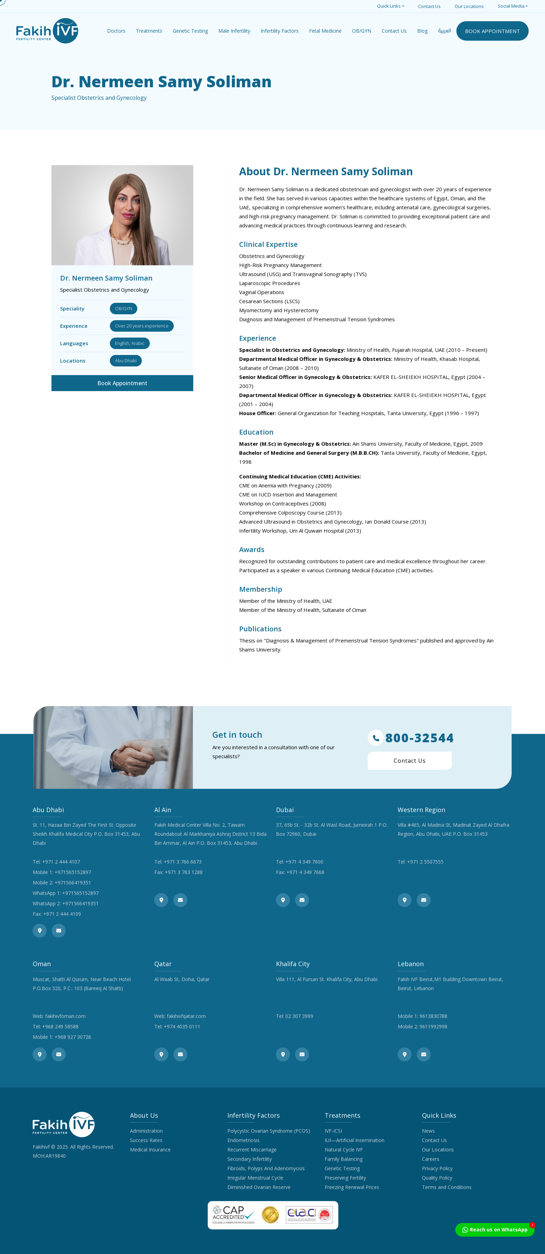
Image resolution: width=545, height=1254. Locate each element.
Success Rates (146, 1140)
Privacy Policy (437, 1168)
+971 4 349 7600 (304, 861)
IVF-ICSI (333, 1130)
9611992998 (433, 1026)
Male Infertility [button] (234, 30)
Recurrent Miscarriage (252, 1149)
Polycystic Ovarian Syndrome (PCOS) (268, 1130)
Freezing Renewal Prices (352, 1187)
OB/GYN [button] (361, 30)
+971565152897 (73, 872)
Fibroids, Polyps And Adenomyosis (266, 1168)
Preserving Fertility (345, 1177)
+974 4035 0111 (182, 1026)
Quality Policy (437, 1177)
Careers (430, 1159)
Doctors (116, 30)
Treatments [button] (149, 30)
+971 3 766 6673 (183, 861)
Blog (422, 30)
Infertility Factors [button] (280, 30)
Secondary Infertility (249, 1159)
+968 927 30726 (73, 1037)
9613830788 (433, 1016)
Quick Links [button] (389, 6)
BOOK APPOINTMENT (492, 30)
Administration (146, 1130)
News (428, 1130)
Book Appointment (122, 383)
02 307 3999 (299, 1016)
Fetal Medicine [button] (325, 30)
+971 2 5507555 (425, 861)
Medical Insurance (150, 1149)
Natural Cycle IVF (344, 1149)
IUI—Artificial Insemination (354, 1140)
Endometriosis (243, 1140)
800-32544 (411, 738)
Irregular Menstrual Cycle (255, 1177)
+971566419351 (73, 882)
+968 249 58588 (60, 1026)
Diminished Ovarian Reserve (259, 1187)
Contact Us (429, 6)
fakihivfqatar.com (186, 1016)
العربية (444, 30)
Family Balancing (344, 1159)
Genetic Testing (342, 1168)
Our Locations (469, 6)
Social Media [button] (511, 6)
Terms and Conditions (447, 1187)
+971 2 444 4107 (61, 861)
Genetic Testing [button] (190, 30)
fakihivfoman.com (65, 1016)
